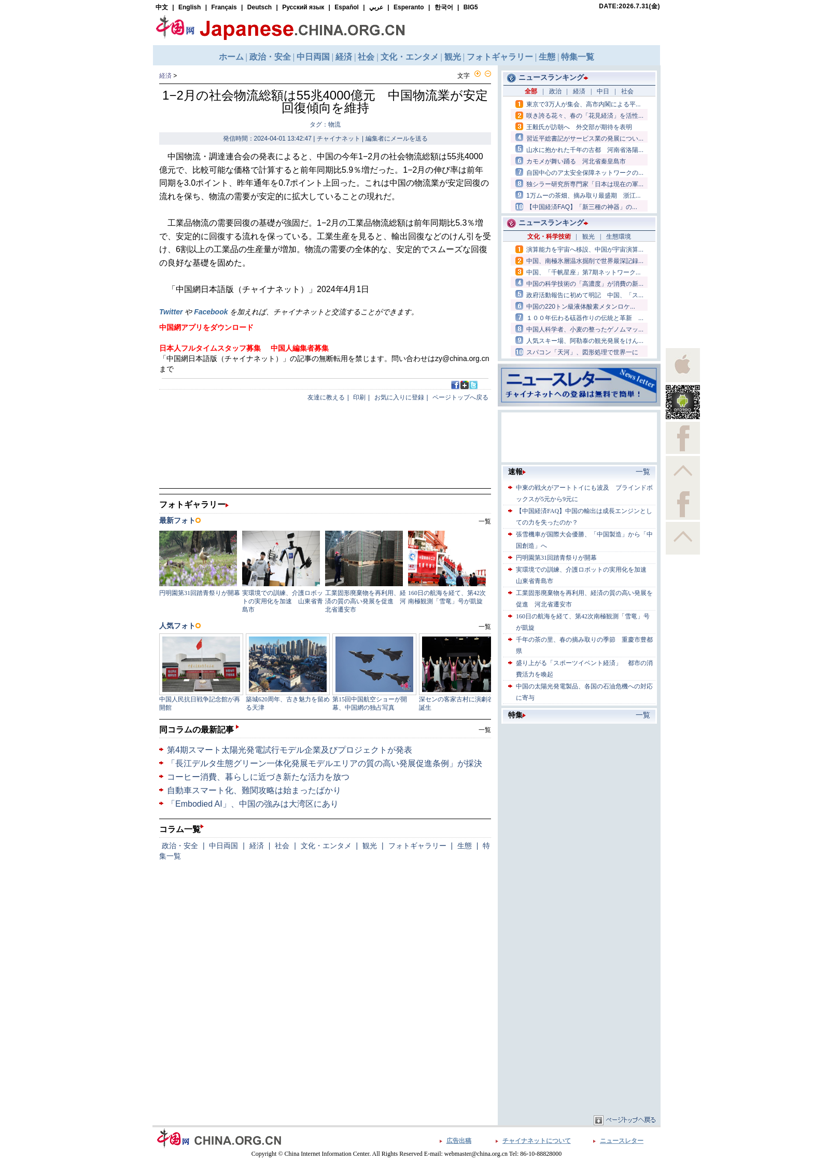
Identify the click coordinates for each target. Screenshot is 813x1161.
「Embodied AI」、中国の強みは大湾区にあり (253, 803)
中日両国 (223, 845)
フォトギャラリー (417, 845)
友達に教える (326, 397)
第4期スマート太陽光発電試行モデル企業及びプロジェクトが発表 (289, 749)
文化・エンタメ (326, 845)
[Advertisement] (579, 791)
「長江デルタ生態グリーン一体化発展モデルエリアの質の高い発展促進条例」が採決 (324, 763)
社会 (282, 845)
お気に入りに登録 (399, 397)
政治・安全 (180, 845)
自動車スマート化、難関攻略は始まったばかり (254, 790)
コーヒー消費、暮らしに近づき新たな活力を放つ (258, 776)
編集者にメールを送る (397, 138)
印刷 (359, 397)
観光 (369, 845)
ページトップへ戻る (460, 397)
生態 (464, 845)
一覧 (485, 730)
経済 (165, 75)
